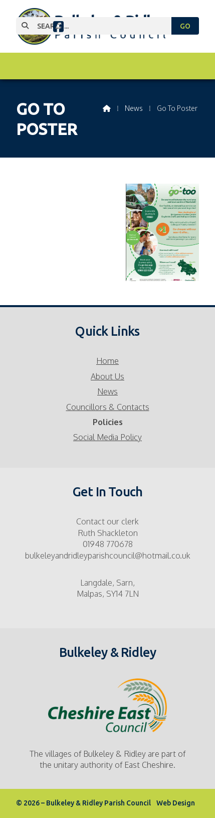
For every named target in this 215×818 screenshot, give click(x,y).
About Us (107, 376)
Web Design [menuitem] (175, 803)
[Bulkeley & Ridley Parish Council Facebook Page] (58, 28)
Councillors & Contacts (107, 407)
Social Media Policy (107, 437)
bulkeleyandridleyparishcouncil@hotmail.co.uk (107, 556)
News (107, 391)
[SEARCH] (98, 26)
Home (107, 361)
